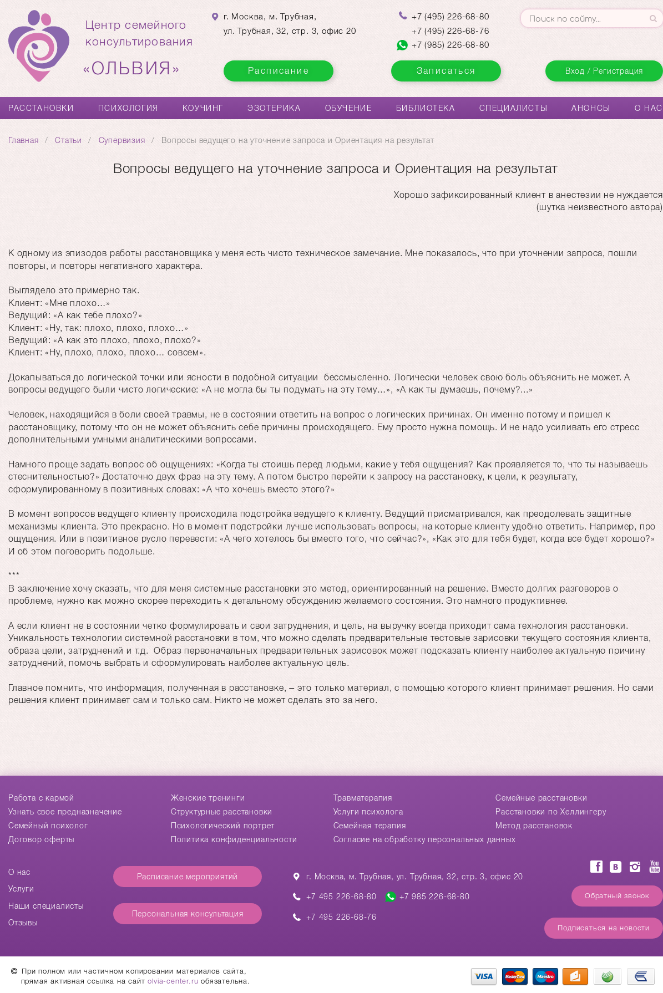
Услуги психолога (368, 811)
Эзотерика (274, 108)
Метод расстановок (534, 825)
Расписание (278, 70)
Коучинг (203, 108)
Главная (23, 140)
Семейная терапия (369, 825)
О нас (649, 108)
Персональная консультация (188, 913)
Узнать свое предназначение (65, 811)
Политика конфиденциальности (234, 839)
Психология (128, 108)
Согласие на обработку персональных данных (424, 839)
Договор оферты (41, 839)
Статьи (68, 140)
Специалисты (513, 108)
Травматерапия (362, 797)
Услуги (21, 888)
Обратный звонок (617, 896)
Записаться (446, 70)
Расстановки (41, 108)
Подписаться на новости (604, 928)
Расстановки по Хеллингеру (550, 811)
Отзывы (23, 922)
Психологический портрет (223, 825)
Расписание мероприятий (188, 876)
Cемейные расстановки (541, 797)
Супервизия (122, 140)
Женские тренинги (208, 797)
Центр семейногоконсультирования (139, 48)
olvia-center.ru (173, 981)
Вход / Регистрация (604, 71)
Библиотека (426, 108)
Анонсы (591, 108)
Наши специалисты (46, 906)
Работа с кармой (41, 797)
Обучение (348, 108)
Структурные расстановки (221, 811)
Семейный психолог (48, 825)
